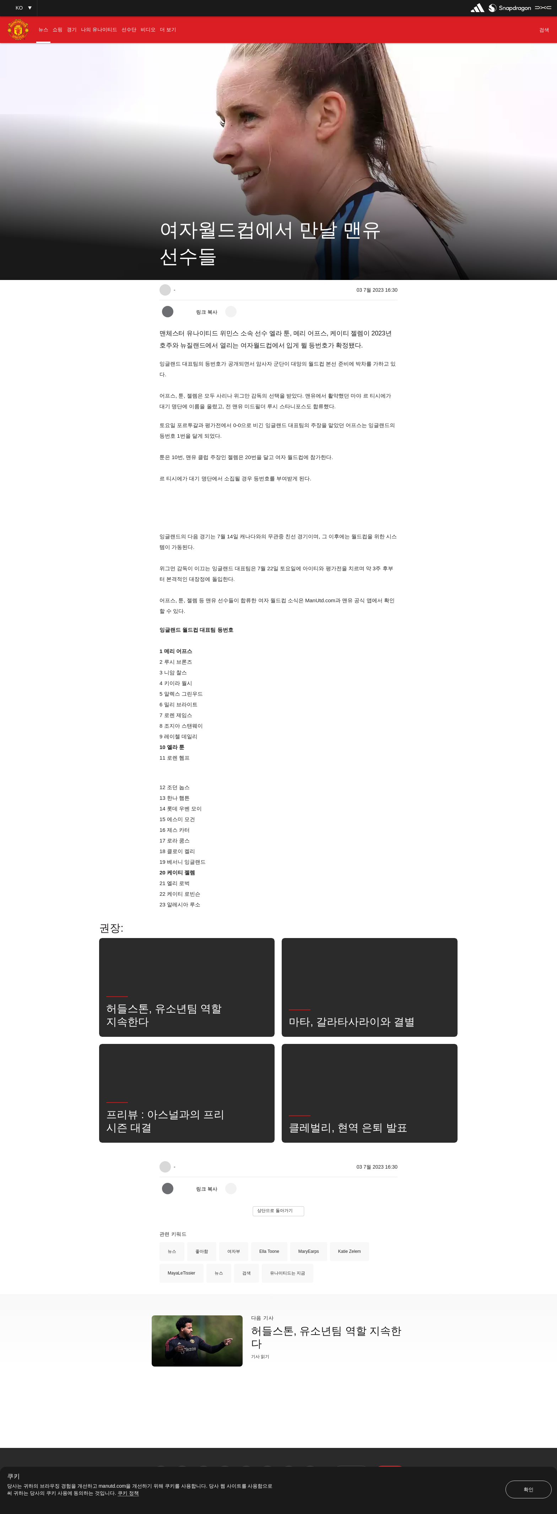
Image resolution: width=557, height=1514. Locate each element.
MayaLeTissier (181, 1273)
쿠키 (13, 1476)
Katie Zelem (349, 1251)
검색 (246, 1273)
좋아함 (201, 1251)
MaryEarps (308, 1251)
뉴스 (172, 1251)
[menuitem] (43, 29)
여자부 (233, 1251)
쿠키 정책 (128, 1493)
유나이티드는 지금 (287, 1273)
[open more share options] (231, 311)
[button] (18, 8)
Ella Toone (269, 1251)
